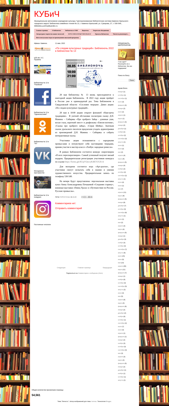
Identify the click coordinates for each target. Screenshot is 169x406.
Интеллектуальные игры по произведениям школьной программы (57, 37)
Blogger (108, 401)
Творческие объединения (101, 30)
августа (120, 142)
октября (121, 95)
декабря (121, 129)
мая (119, 152)
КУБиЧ (47, 14)
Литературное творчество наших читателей (50, 34)
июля (120, 102)
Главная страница (42, 30)
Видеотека (85, 30)
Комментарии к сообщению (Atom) (90, 273)
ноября (120, 132)
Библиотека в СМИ (71, 30)
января (120, 92)
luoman (94, 401)
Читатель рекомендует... (120, 34)
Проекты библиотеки (102, 34)
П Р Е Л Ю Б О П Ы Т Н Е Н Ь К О (79, 34)
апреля (120, 115)
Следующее (61, 268)
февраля (121, 105)
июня (120, 149)
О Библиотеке (56, 30)
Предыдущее (107, 268)
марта (120, 118)
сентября (121, 98)
